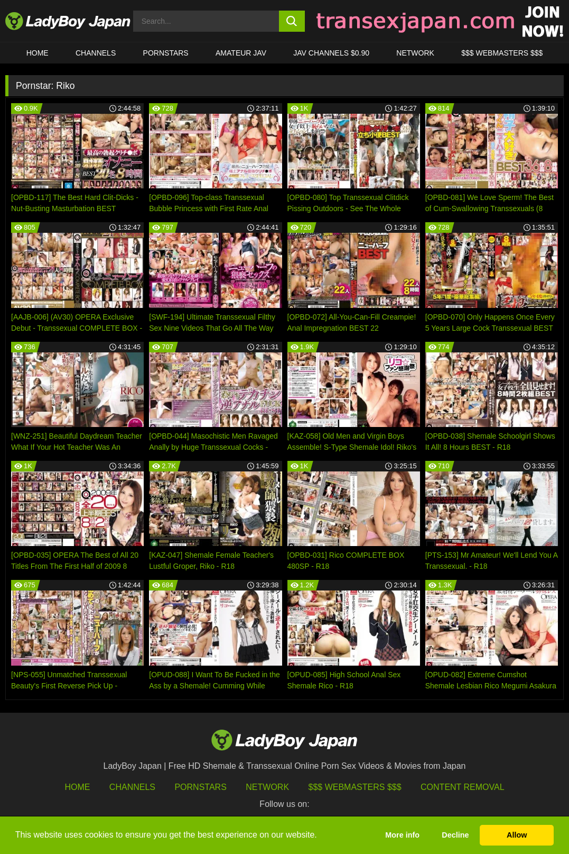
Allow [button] (517, 835)
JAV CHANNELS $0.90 (331, 53)
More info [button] (402, 835)
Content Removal (463, 787)
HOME (37, 53)
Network (415, 53)
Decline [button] (455, 835)
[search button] (292, 21)
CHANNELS (96, 53)
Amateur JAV (241, 53)
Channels (132, 787)
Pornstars (166, 53)
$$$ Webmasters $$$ (355, 787)
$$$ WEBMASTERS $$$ (502, 53)
